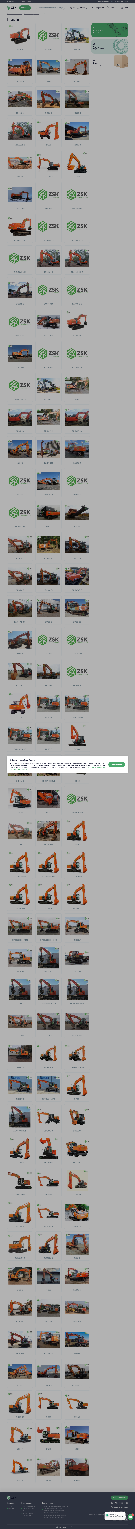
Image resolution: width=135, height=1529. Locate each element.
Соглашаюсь (116, 764)
